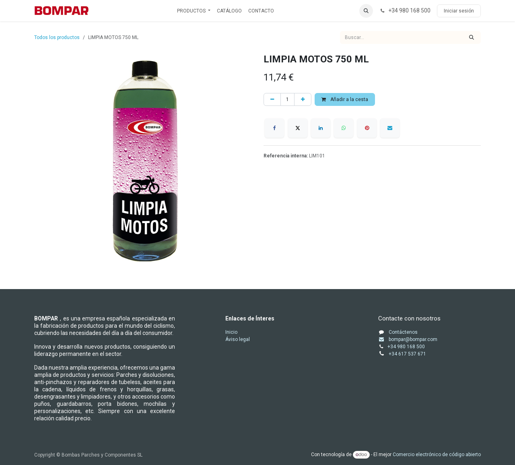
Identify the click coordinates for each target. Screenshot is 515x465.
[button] (366, 11)
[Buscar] (471, 37)
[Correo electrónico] (390, 128)
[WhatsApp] (343, 128)
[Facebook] (274, 128)
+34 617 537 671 (408, 354)
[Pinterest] (367, 128)
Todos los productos (57, 37)
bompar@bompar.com (407, 339)
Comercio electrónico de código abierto (437, 454)
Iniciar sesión (459, 11)
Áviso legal (237, 339)
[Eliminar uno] (272, 99)
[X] (297, 128)
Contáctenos (403, 332)
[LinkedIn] (320, 128)
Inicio (231, 332)
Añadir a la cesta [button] (344, 99)
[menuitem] (194, 11)
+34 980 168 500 (406, 346)
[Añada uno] (302, 99)
